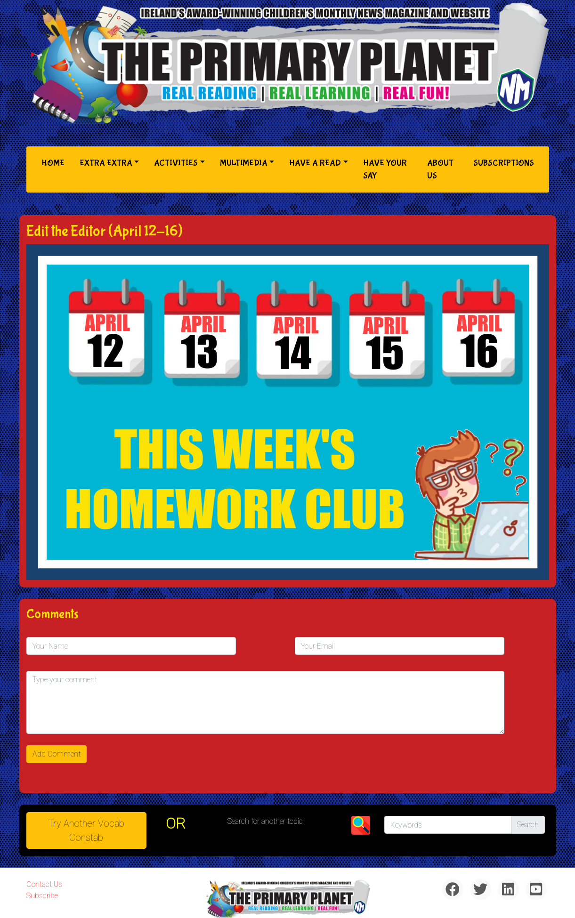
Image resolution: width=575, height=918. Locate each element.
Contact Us (44, 884)
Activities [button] (176, 163)
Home (54, 162)
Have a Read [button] (315, 163)
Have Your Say (385, 169)
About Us (440, 169)
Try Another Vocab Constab (86, 830)
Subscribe (42, 895)
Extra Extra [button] (106, 163)
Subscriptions (503, 163)
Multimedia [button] (243, 163)
